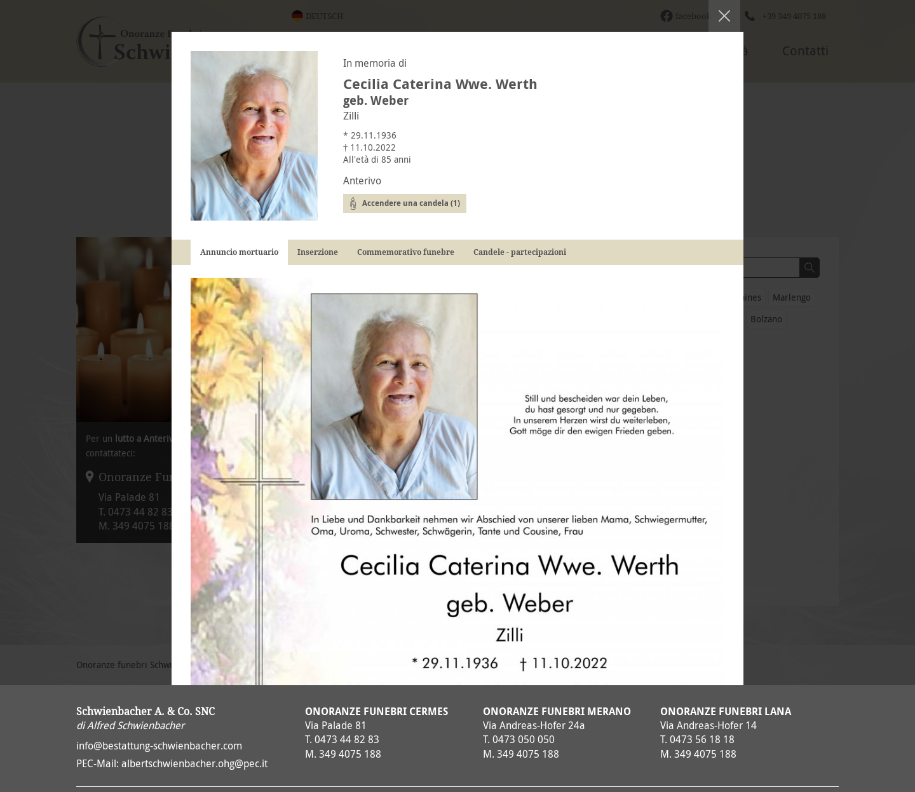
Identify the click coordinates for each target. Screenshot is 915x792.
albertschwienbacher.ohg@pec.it (194, 763)
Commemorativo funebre (405, 252)
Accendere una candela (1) (411, 203)
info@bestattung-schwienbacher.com (159, 746)
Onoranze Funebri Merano (557, 711)
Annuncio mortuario (239, 252)
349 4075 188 (350, 754)
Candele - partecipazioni (519, 252)
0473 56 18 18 (702, 739)
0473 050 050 (523, 739)
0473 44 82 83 (347, 739)
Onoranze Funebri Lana (725, 711)
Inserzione (317, 252)
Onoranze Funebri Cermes (376, 711)
